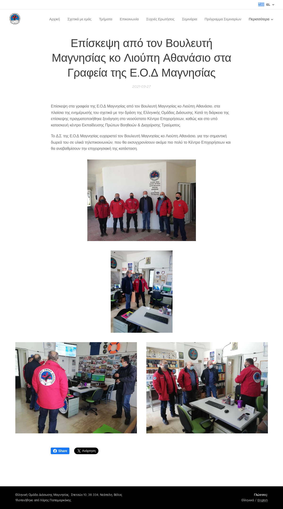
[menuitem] (52, 19)
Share (60, 451)
